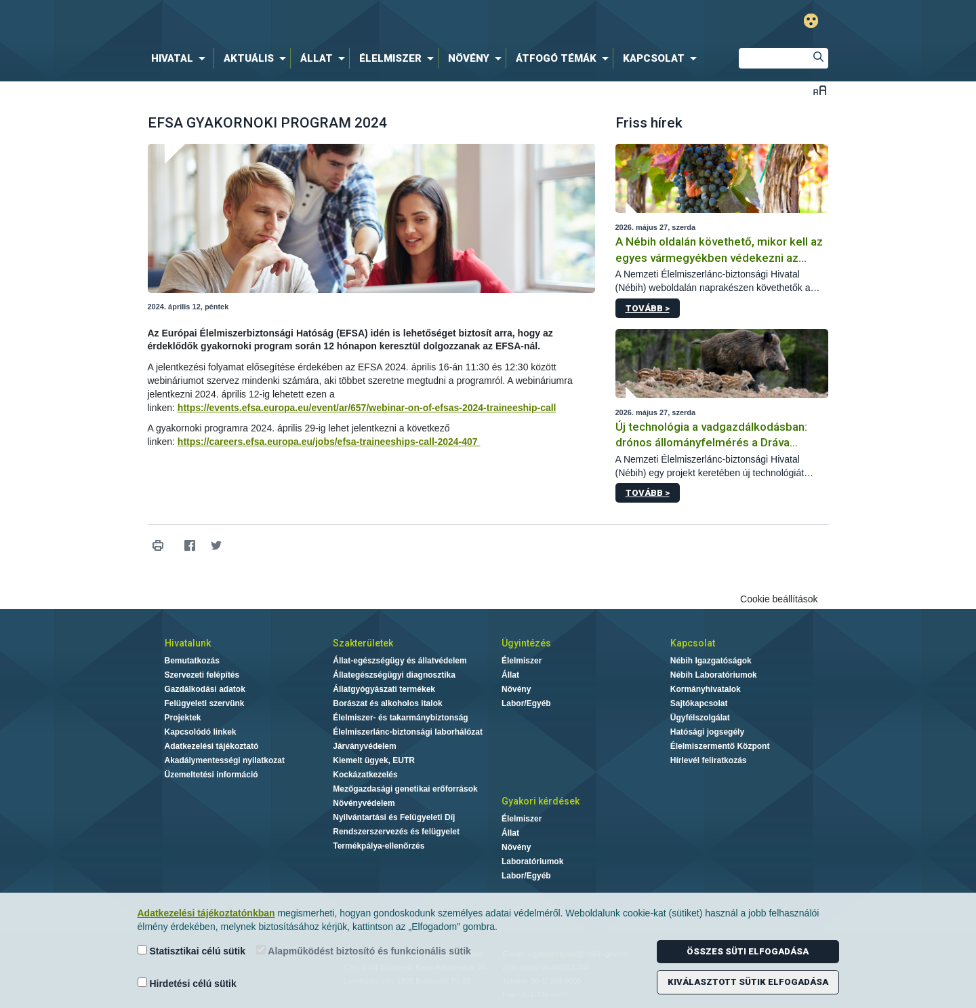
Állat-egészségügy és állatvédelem (399, 660)
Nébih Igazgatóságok (711, 660)
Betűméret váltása (819, 89)
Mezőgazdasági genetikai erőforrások (405, 789)
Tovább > (648, 308)
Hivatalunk (188, 643)
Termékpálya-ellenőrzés (378, 846)
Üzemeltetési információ (211, 774)
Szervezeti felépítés (202, 675)
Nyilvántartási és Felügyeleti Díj (394, 817)
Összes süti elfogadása (748, 951)
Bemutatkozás (192, 660)
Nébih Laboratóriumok (713, 675)
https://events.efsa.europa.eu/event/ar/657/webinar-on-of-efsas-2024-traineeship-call (367, 407)
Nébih (344, 21)
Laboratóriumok (532, 861)
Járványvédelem (364, 746)
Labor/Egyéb (526, 703)
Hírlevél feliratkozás (708, 760)
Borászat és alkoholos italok (387, 703)
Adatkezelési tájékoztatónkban (206, 913)
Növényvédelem (363, 803)
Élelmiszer (522, 660)
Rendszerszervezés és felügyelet (396, 831)
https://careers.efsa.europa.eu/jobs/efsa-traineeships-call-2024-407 (329, 441)
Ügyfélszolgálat (700, 717)
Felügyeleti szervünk (205, 703)
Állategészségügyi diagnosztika (394, 675)
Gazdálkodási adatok (205, 689)
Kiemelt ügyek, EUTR (374, 760)
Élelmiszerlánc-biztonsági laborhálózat (408, 732)
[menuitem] (181, 58)
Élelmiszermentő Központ (720, 746)
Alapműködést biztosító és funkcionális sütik (363, 950)
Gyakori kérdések (541, 801)
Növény (516, 689)
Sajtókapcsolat (699, 703)
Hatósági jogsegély (707, 732)
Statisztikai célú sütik (192, 950)
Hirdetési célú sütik (187, 983)
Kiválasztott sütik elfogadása (748, 982)
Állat (510, 675)
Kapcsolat (692, 643)
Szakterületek (363, 643)
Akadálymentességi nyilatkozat (225, 760)
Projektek (183, 717)
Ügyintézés (526, 643)
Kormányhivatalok (705, 689)
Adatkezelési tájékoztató (212, 746)
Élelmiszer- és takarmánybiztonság (400, 717)
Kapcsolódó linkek (201, 732)
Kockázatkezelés (365, 774)
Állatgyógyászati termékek (384, 689)
